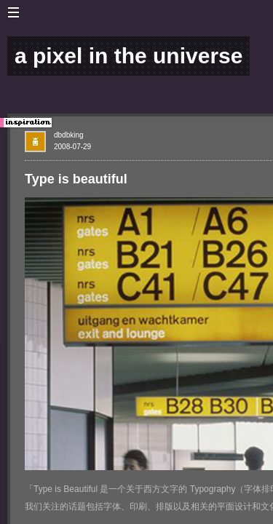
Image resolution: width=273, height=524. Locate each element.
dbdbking (69, 135)
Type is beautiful (76, 179)
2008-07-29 (72, 147)
